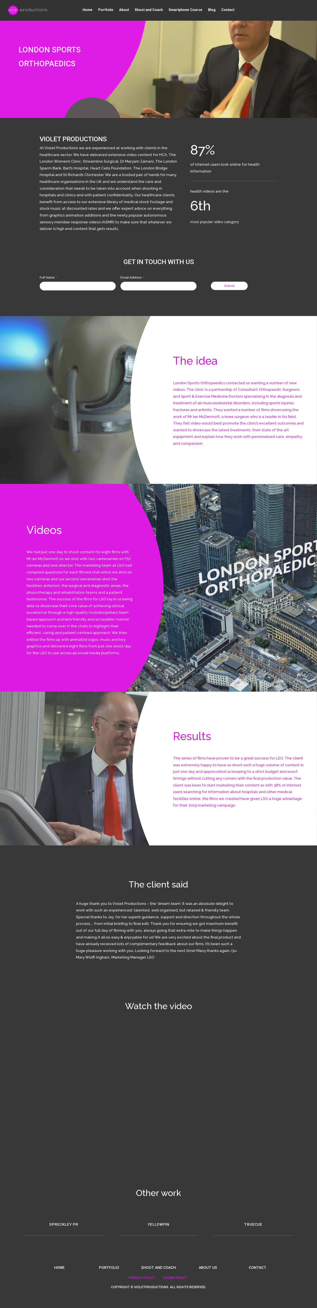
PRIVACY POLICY (142, 1278)
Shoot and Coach (149, 11)
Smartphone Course (185, 11)
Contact (227, 11)
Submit (229, 286)
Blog (212, 11)
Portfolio (105, 11)
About (124, 11)
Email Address (132, 277)
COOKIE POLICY (175, 1278)
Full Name (48, 277)
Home (87, 11)
